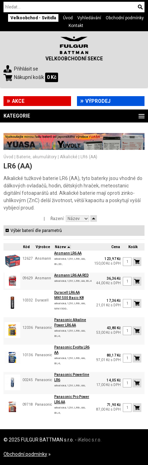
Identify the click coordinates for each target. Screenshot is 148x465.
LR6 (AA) (88, 156)
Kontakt (76, 25)
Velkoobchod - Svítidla (33, 17)
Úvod (68, 17)
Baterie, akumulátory (36, 156)
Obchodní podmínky (125, 17)
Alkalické (68, 156)
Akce (18, 101)
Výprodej (98, 101)
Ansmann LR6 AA (68, 253)
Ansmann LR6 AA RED (71, 275)
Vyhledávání (89, 17)
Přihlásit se (26, 69)
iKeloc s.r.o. (89, 440)
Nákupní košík (29, 77)
